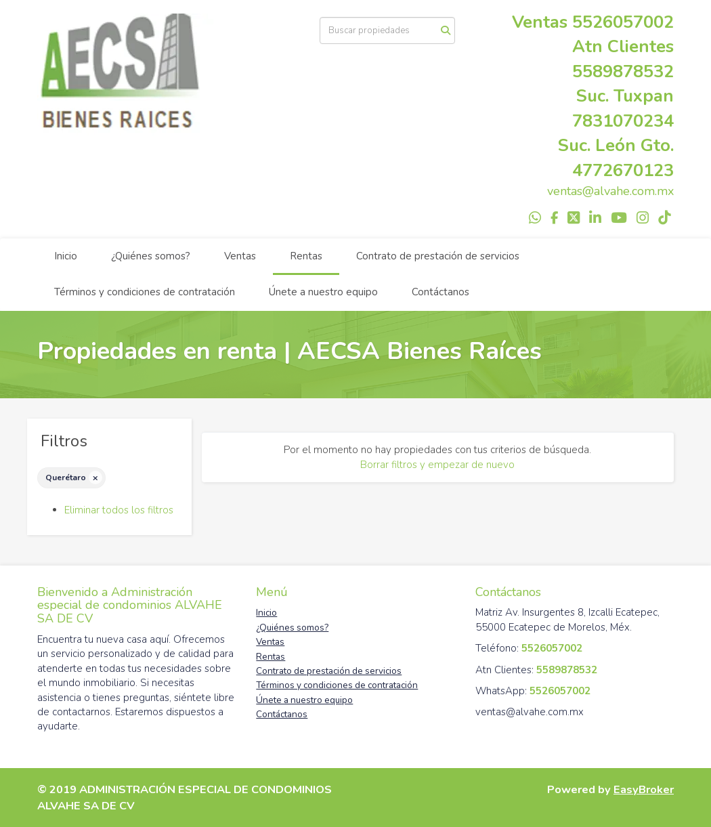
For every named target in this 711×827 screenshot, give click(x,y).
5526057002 (623, 22)
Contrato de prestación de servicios (437, 256)
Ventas (240, 256)
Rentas (306, 256)
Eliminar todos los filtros (118, 510)
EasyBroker (643, 789)
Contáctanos (440, 292)
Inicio (65, 256)
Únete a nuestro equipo (323, 292)
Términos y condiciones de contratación (144, 292)
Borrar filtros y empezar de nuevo (437, 464)
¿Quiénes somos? (150, 256)
